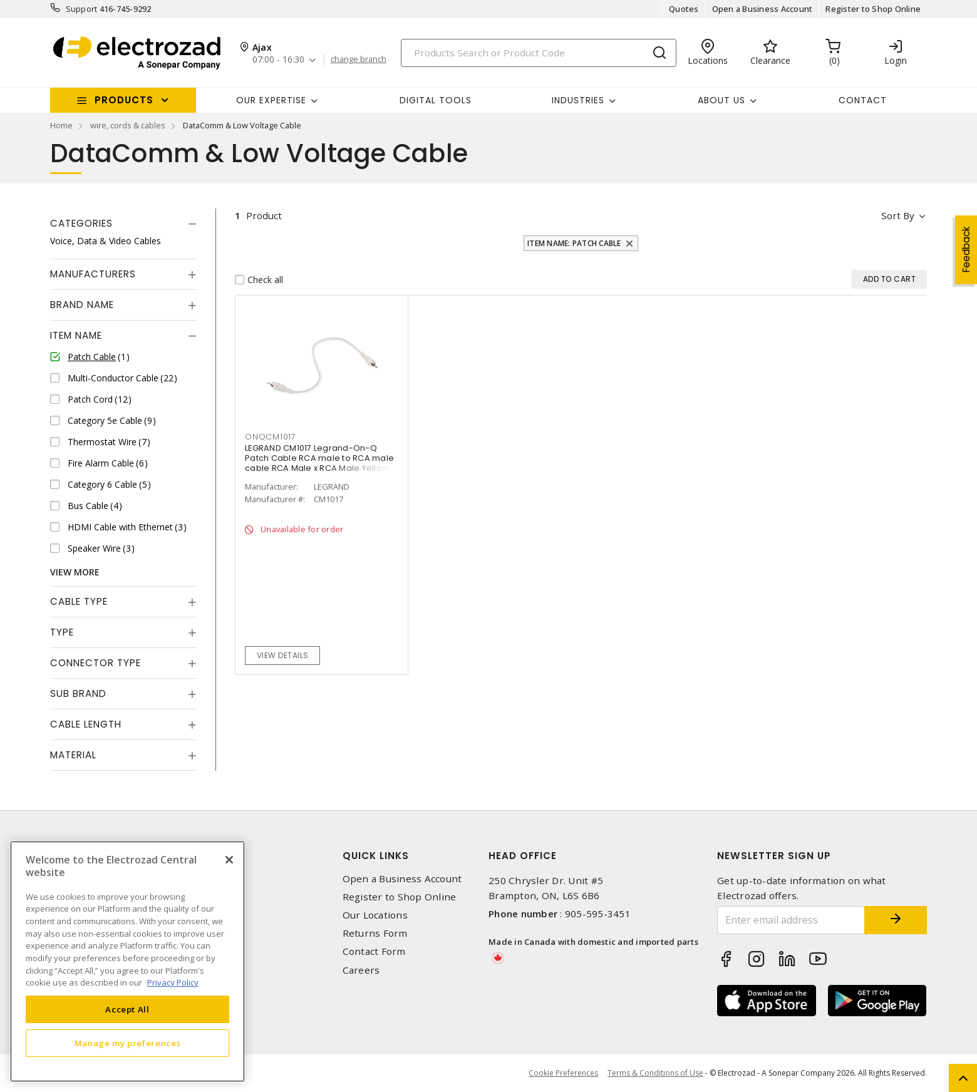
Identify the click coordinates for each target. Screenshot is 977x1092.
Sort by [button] (897, 215)
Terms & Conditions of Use (655, 1073)
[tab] (123, 223)
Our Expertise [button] (271, 100)
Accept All (127, 1009)
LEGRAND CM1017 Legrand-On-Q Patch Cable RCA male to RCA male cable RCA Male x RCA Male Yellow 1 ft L (319, 463)
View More (75, 572)
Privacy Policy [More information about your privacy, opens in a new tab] (173, 982)
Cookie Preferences (563, 1073)
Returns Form (375, 933)
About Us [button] (721, 100)
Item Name (76, 335)
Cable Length (85, 724)
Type (62, 632)
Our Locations (375, 915)
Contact (863, 100)
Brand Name (82, 304)
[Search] (538, 53)
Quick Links (376, 855)
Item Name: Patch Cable (574, 243)
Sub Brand (78, 693)
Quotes (684, 8)
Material (73, 754)
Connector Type (95, 662)
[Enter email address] (791, 920)
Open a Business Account (762, 8)
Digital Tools (436, 100)
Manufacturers (93, 274)
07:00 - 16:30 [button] (278, 59)
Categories (81, 223)
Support (82, 8)
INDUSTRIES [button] (578, 100)
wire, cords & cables (127, 125)
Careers (361, 970)
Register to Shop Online (873, 8)
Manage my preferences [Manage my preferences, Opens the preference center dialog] (128, 1043)
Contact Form (374, 951)
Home (61, 125)
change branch (358, 59)
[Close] (229, 859)
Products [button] (124, 99)
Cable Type (79, 601)
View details (283, 655)
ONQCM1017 (270, 436)
